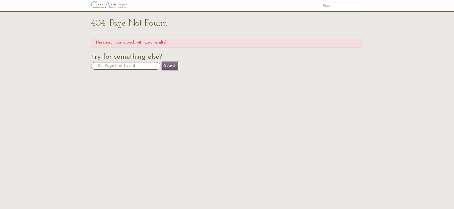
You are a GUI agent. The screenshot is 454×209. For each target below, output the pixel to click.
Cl (109, 5)
